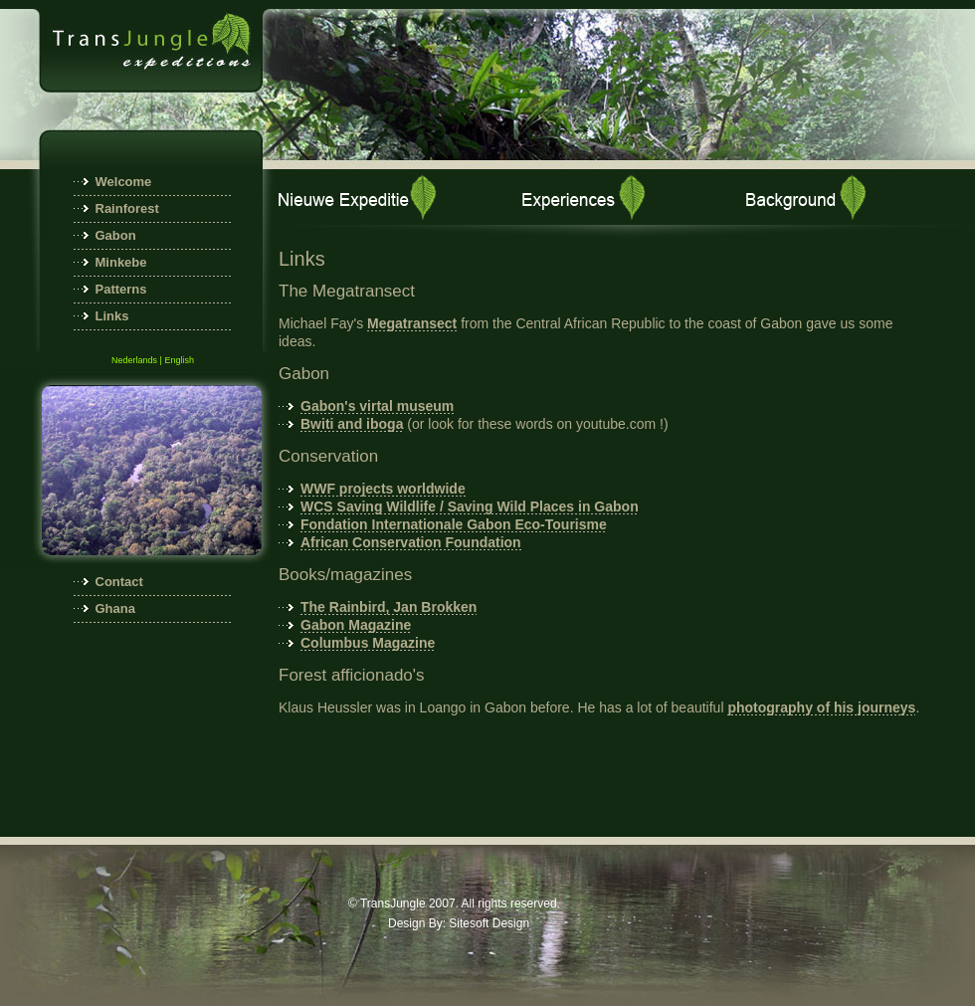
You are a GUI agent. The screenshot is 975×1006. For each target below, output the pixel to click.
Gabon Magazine (355, 625)
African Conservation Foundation (410, 542)
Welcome (124, 181)
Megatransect (412, 323)
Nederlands (134, 360)
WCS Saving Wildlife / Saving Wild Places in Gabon (469, 506)
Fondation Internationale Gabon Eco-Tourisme (453, 524)
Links (112, 315)
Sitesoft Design (489, 923)
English (179, 360)
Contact (119, 581)
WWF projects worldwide (383, 489)
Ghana (115, 608)
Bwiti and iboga (351, 424)
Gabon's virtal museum (377, 406)
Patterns (121, 289)
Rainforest (127, 208)
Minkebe (121, 262)
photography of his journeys (821, 707)
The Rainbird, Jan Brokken (388, 607)
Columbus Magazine (367, 643)
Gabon (116, 235)
